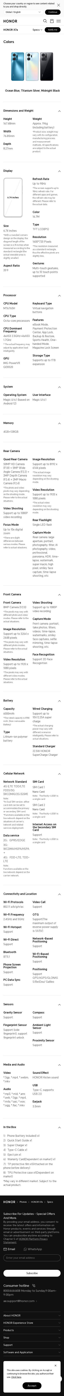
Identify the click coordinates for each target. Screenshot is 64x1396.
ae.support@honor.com (20, 1301)
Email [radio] (9, 1249)
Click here (16, 1377)
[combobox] (10, 29)
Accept (32, 1385)
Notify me (52, 30)
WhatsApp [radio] (33, 1249)
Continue (52, 12)
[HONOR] (11, 1202)
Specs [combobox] (36, 29)
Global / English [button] (13, 12)
